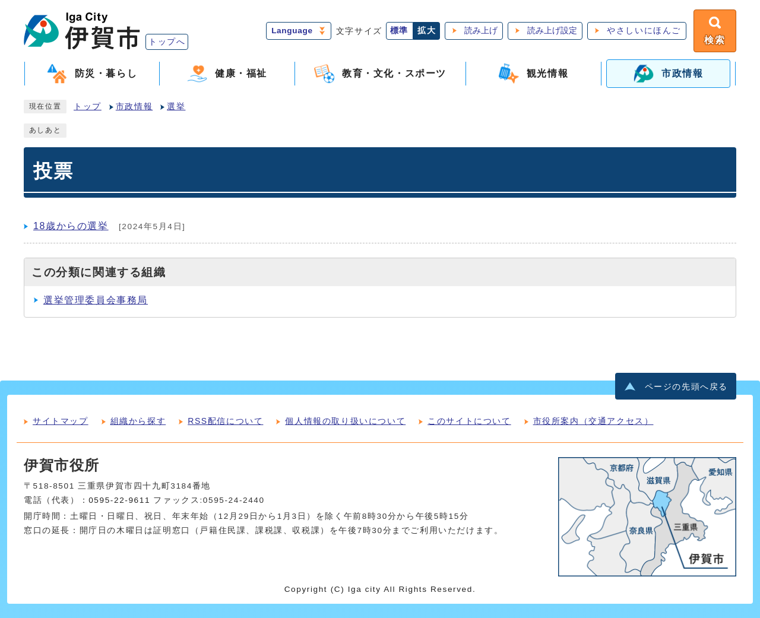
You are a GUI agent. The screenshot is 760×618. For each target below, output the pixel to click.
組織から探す (138, 421)
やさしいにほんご (644, 30)
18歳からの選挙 (71, 226)
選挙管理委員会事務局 (95, 300)
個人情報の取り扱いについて (345, 421)
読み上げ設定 (552, 30)
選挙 (176, 106)
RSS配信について (225, 421)
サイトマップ (60, 421)
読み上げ (481, 30)
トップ (88, 106)
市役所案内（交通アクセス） (593, 421)
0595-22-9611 (119, 500)
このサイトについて (469, 421)
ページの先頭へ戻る (686, 386)
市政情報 (134, 106)
